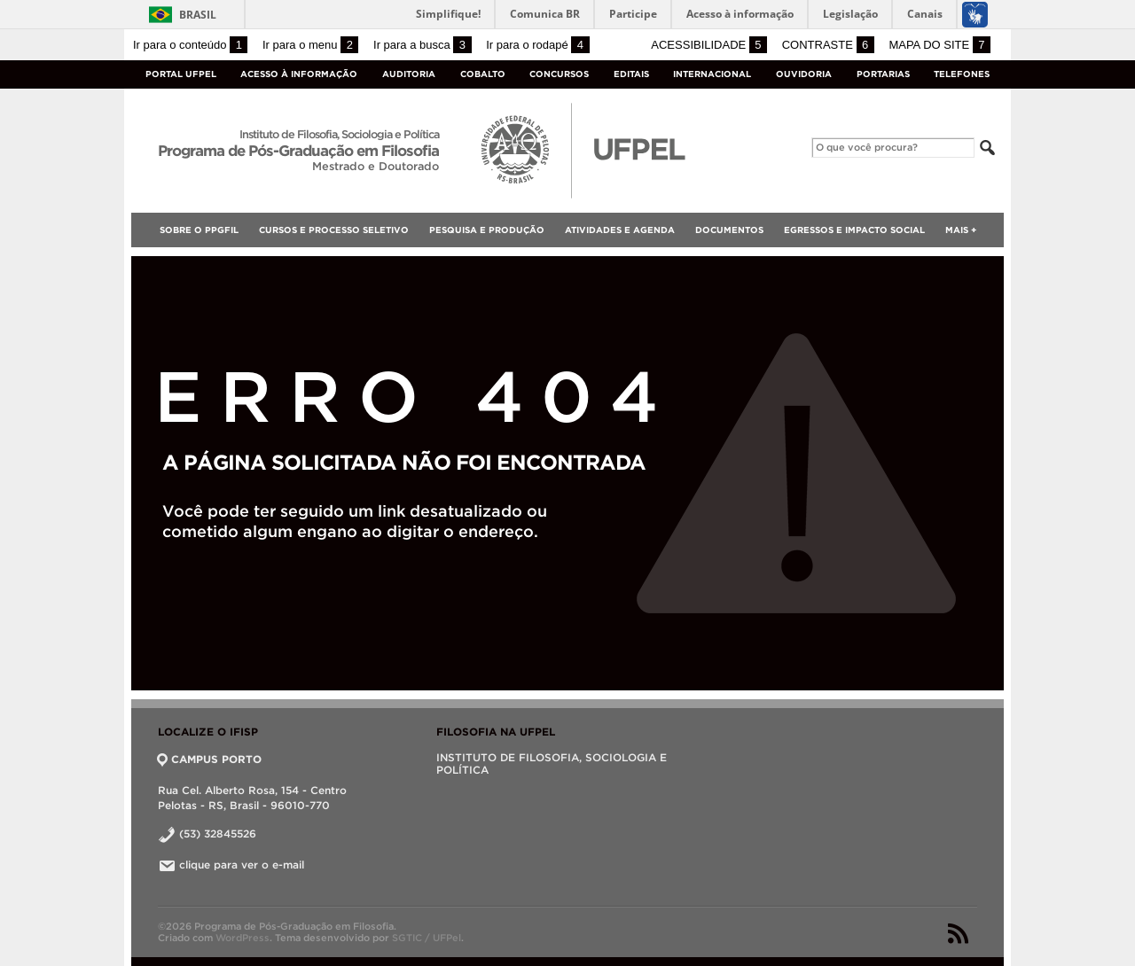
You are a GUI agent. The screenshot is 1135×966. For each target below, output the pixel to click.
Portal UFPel (180, 74)
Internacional (712, 74)
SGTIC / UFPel (426, 937)
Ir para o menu (310, 44)
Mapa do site (939, 44)
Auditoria (408, 74)
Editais (631, 74)
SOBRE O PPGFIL (199, 230)
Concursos (559, 74)
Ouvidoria (804, 74)
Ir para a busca (422, 44)
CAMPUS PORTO (210, 759)
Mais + (960, 230)
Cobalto (482, 74)
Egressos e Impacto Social (854, 230)
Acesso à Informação (298, 74)
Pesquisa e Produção (486, 230)
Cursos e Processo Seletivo (334, 230)
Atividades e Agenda (620, 230)
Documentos (729, 230)
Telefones (962, 74)
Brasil (197, 14)
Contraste (828, 44)
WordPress (242, 937)
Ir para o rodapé (537, 44)
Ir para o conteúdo (190, 44)
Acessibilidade (709, 44)
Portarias (883, 74)
